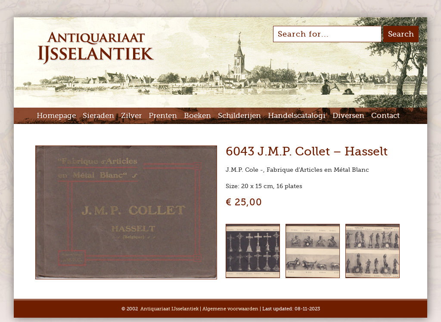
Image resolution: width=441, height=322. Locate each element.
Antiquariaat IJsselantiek (169, 309)
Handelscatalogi (297, 115)
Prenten (163, 115)
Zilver (131, 115)
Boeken (197, 115)
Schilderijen (239, 115)
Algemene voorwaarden (230, 309)
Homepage (56, 115)
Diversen (348, 115)
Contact (385, 115)
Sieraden (98, 115)
